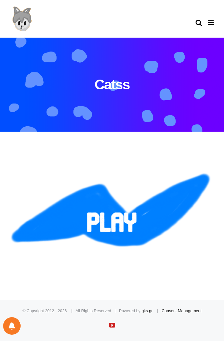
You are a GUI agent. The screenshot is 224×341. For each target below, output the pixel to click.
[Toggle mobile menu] (211, 22)
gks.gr (147, 310)
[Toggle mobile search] (199, 22)
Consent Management (182, 310)
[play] (112, 158)
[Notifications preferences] (12, 326)
